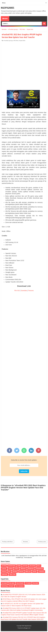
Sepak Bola (22, 40)
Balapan (32, 565)
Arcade (25, 565)
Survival (4, 574)
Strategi (41, 571)
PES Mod (15, 40)
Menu (5, 19)
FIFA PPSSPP (20, 583)
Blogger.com (27, 628)
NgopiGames (7, 7)
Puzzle (4, 571)
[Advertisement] (24, 66)
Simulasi (28, 571)
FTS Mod (28, 583)
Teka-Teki (12, 574)
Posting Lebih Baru (7, 541)
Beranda (25, 541)
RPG (9, 571)
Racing (15, 571)
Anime (19, 565)
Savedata (24, 290)
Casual (4, 568)
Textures (31, 290)
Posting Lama (42, 541)
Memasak (31, 568)
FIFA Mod (11, 583)
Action (4, 565)
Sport (35, 571)
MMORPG (23, 568)
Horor (10, 568)
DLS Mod (4, 583)
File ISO (17, 290)
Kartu (17, 568)
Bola (38, 565)
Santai (21, 571)
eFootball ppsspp (8, 40)
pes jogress (20, 586)
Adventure (11, 565)
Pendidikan (39, 568)
